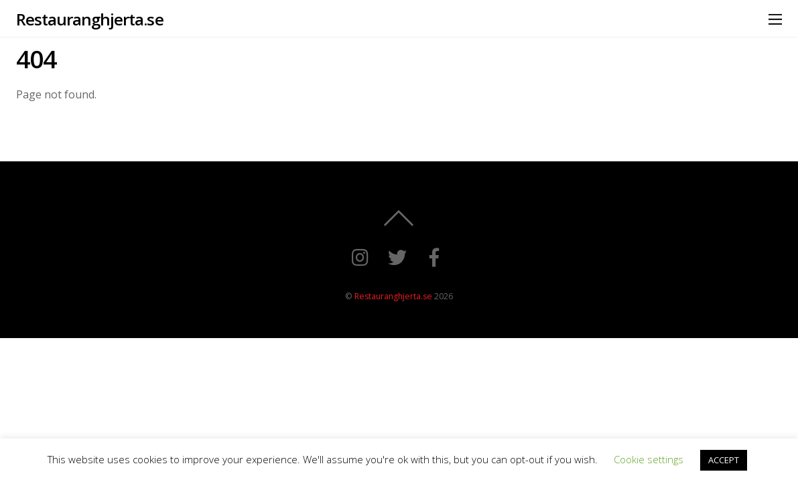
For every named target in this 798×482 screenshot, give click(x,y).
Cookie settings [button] (648, 459)
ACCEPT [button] (723, 460)
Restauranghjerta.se (393, 296)
